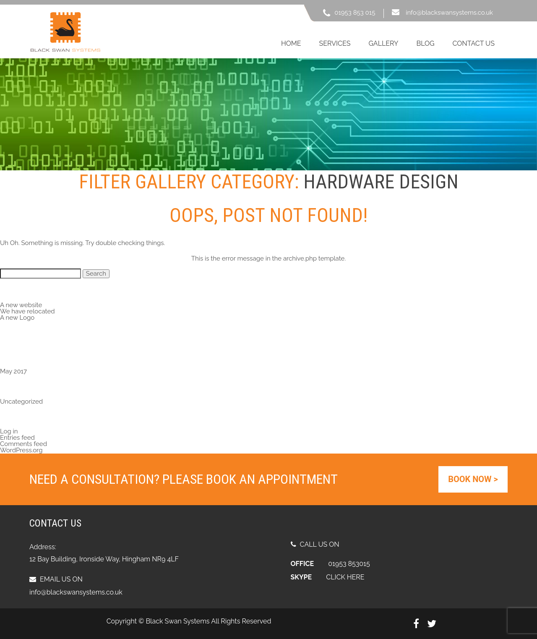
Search (96, 273)
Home (291, 43)
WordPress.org (21, 450)
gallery (383, 43)
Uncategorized (21, 401)
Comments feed (23, 444)
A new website (21, 305)
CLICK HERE (345, 577)
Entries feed (17, 437)
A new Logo (17, 317)
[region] (268, 114)
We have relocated (27, 311)
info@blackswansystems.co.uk (449, 12)
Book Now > (473, 479)
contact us (473, 43)
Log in (9, 431)
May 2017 (13, 371)
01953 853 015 (354, 12)
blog (425, 43)
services (335, 43)
